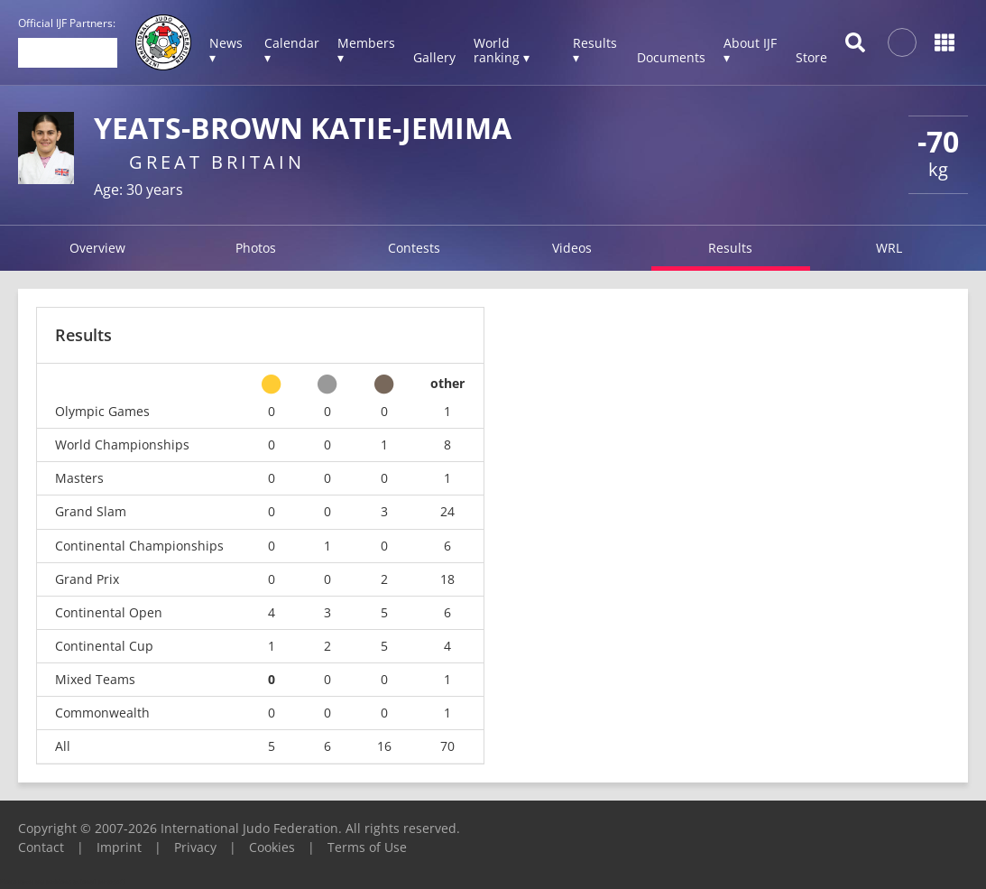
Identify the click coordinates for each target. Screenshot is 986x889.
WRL (889, 247)
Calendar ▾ (291, 50)
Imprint (119, 847)
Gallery (434, 57)
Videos (572, 247)
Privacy (195, 847)
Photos (255, 247)
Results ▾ (595, 50)
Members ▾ (366, 50)
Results (730, 247)
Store (811, 57)
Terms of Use (367, 847)
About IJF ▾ (750, 50)
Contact (41, 847)
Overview (97, 247)
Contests (414, 247)
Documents (671, 57)
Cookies (272, 847)
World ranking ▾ (502, 50)
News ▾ (226, 50)
